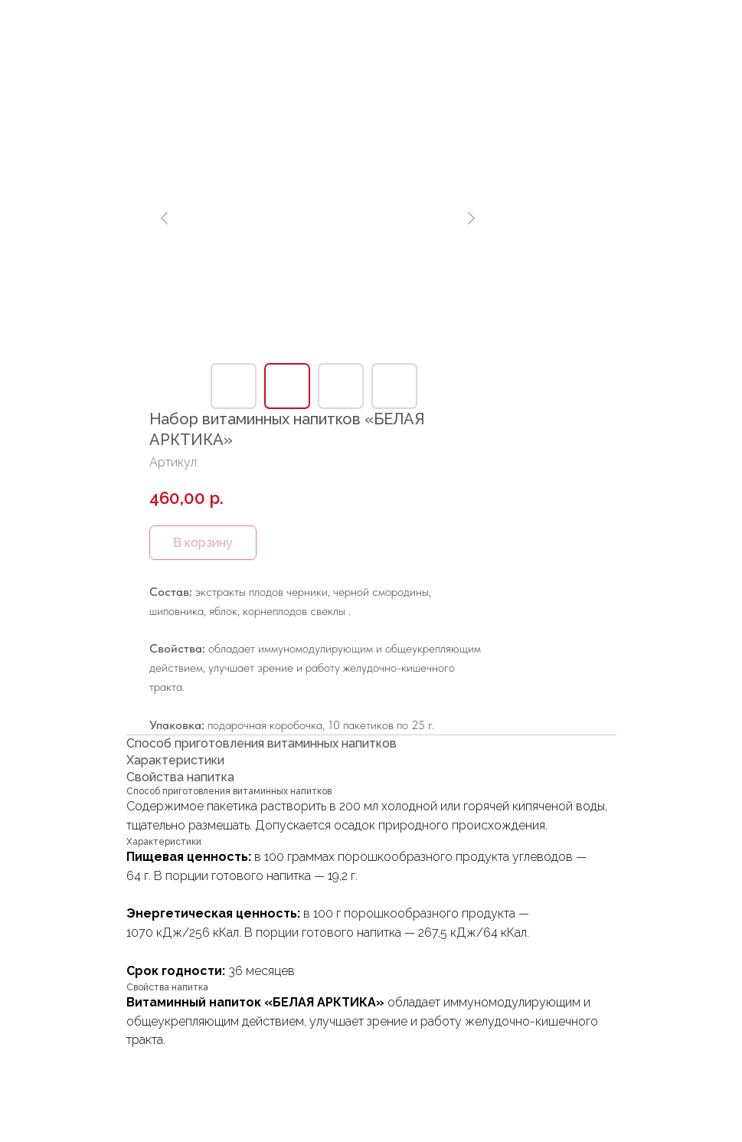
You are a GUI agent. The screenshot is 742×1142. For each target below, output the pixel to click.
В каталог (59, 24)
